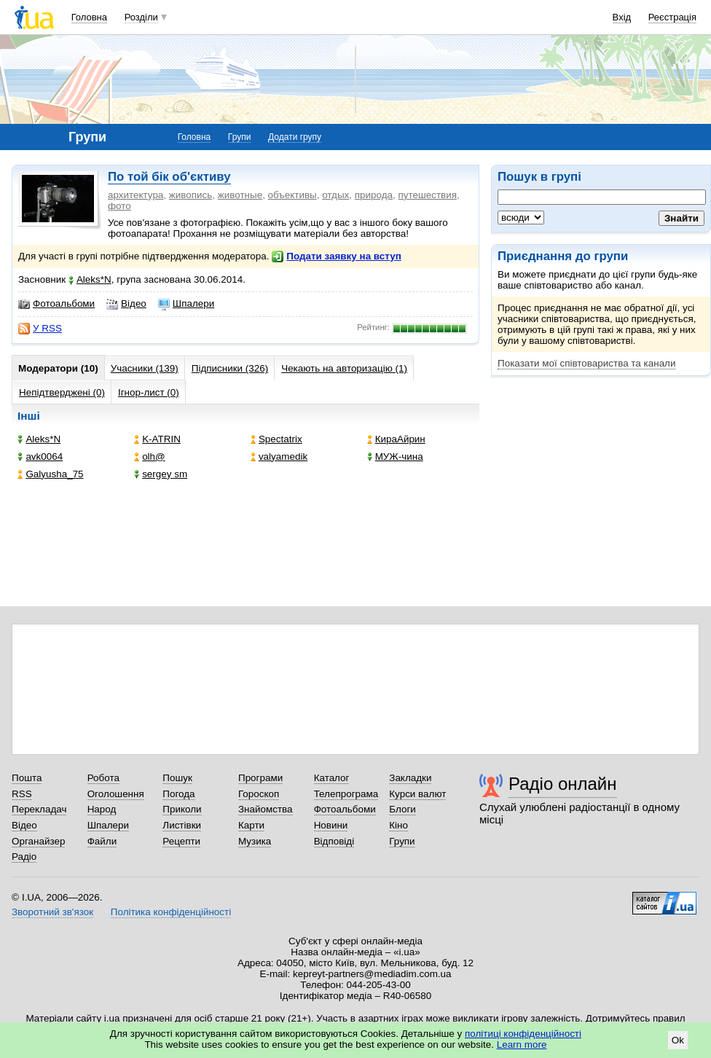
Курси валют (417, 793)
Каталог (332, 777)
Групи (239, 137)
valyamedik (279, 456)
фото (119, 205)
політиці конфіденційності (523, 1033)
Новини (331, 825)
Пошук (177, 777)
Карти (251, 825)
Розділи (141, 17)
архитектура (135, 194)
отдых (335, 194)
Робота (103, 777)
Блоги (402, 809)
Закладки (410, 777)
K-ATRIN (157, 439)
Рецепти (181, 841)
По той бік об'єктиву (169, 177)
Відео (126, 304)
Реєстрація (672, 17)
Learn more (522, 1044)
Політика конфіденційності (171, 911)
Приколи (181, 809)
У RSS (40, 328)
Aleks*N (89, 279)
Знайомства (265, 809)
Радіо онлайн (562, 784)
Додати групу (294, 137)
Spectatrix (276, 439)
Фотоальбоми (56, 304)
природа (374, 194)
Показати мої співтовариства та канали (586, 363)
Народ (102, 809)
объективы (292, 194)
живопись (190, 194)
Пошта (27, 777)
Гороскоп (258, 793)
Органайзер (38, 841)
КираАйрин (396, 439)
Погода (178, 793)
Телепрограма (346, 793)
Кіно (398, 825)
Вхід (622, 17)
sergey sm (160, 474)
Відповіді (334, 841)
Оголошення (115, 793)
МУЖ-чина (395, 456)
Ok (678, 1040)
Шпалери (186, 304)
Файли (102, 841)
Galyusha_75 (50, 474)
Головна (89, 17)
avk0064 (40, 456)
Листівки (181, 825)
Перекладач (39, 809)
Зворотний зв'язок (52, 911)
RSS (22, 793)
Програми (260, 777)
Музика (254, 841)
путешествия (427, 194)
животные (240, 194)
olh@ (149, 456)
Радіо (24, 856)
